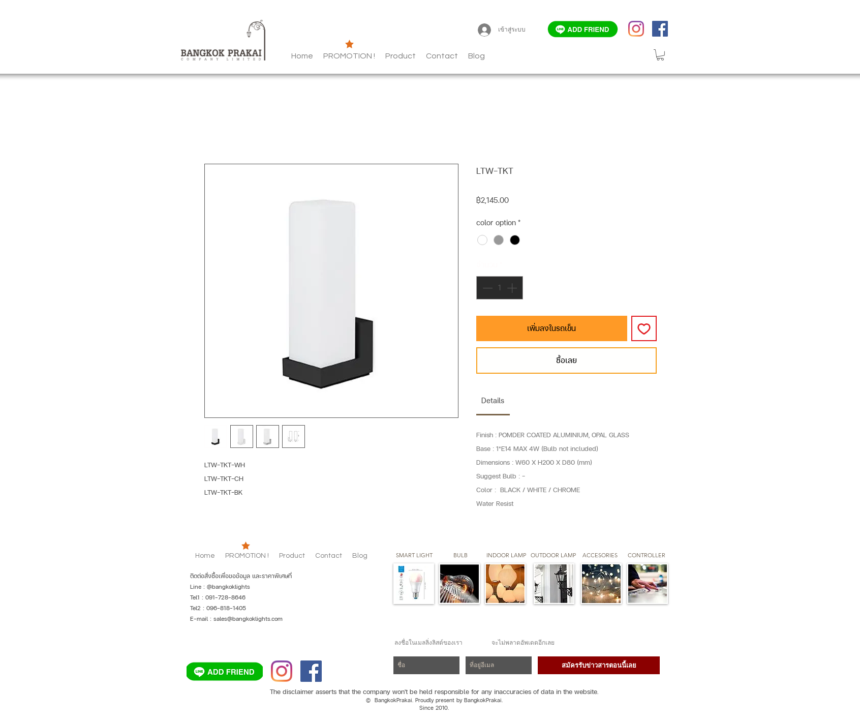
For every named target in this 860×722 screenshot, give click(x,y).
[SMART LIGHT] (414, 556)
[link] (492, 400)
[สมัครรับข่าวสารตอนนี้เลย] (599, 665)
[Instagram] (636, 29)
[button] (476, 56)
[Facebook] (660, 29)
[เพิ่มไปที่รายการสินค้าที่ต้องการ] (644, 328)
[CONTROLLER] (646, 556)
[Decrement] (486, 288)
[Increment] (512, 288)
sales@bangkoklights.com (248, 619)
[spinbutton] (499, 288)
